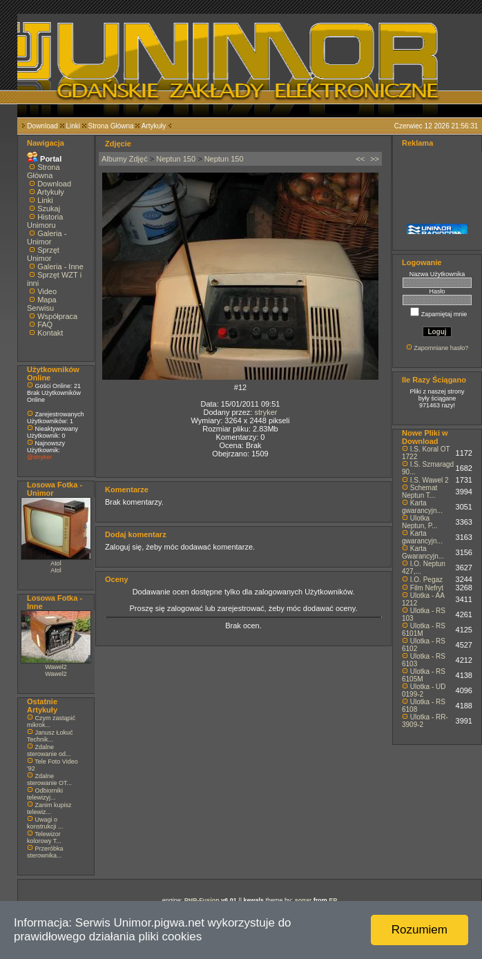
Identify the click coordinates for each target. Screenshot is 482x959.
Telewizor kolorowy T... (44, 837)
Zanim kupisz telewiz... (49, 808)
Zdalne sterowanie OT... (49, 779)
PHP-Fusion (202, 900)
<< (360, 159)
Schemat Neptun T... (419, 491)
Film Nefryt (426, 588)
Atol (55, 563)
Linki (73, 126)
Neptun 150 (175, 159)
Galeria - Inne (60, 266)
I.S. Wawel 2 (429, 480)
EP (333, 900)
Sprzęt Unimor (43, 254)
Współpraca (57, 316)
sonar (303, 900)
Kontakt (50, 333)
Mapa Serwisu (42, 304)
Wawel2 (56, 666)
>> (374, 159)
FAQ (44, 324)
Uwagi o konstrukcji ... (45, 823)
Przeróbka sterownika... (45, 852)
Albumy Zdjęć (125, 159)
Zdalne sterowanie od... (49, 750)
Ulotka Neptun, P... (420, 522)
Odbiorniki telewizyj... (45, 794)
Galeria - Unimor (46, 237)
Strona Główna (111, 126)
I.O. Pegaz (426, 579)
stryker (265, 412)
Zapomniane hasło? (441, 348)
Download (42, 126)
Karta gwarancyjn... (422, 506)
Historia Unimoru (45, 221)
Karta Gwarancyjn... (423, 552)
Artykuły (154, 126)
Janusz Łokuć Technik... (50, 736)
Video (47, 291)
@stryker (39, 457)
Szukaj (48, 208)
